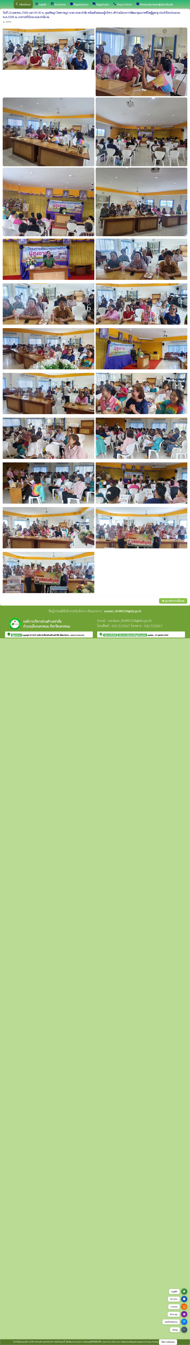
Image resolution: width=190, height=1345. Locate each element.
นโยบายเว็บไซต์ (110, 635)
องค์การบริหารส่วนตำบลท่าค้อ (48, 635)
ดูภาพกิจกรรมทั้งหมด (173, 600)
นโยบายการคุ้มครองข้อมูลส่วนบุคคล (132, 635)
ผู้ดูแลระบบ (16, 635)
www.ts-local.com (77, 635)
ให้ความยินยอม (168, 1342)
